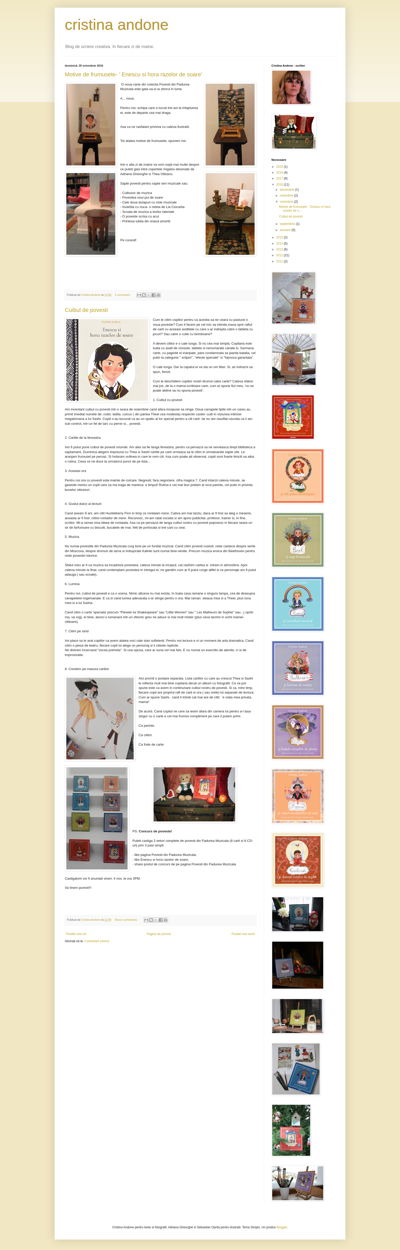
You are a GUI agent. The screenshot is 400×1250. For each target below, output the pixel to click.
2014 (280, 243)
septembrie (288, 224)
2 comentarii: (123, 294)
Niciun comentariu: (126, 919)
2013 (280, 249)
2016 (280, 184)
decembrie (287, 189)
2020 (280, 166)
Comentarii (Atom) (96, 941)
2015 (280, 237)
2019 (280, 172)
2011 (280, 261)
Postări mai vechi (243, 934)
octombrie (287, 201)
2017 (280, 178)
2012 (280, 255)
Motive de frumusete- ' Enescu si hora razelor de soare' (133, 74)
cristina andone (117, 24)
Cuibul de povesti (86, 310)
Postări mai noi (76, 934)
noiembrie (287, 195)
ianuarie (286, 230)
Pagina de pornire (159, 934)
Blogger (282, 1227)
